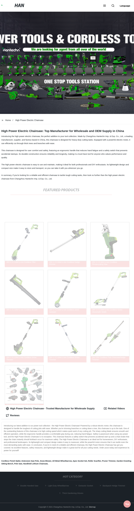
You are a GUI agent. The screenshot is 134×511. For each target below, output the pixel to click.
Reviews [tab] (12, 415)
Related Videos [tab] (114, 408)
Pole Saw (18, 464)
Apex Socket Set (80, 461)
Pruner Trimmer (109, 461)
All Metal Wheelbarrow (62, 461)
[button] (104, 6)
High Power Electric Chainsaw (29, 120)
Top (127, 504)
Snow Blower (45, 461)
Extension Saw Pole (30, 461)
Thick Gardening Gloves (73, 493)
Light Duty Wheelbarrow (59, 486)
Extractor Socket (86, 486)
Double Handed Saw (30, 486)
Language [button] (125, 6)
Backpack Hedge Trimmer (114, 486)
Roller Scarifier (94, 461)
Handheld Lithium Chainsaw (35, 464)
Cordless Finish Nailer (11, 461)
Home (8, 120)
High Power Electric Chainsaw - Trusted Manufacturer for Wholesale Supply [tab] (50, 408)
